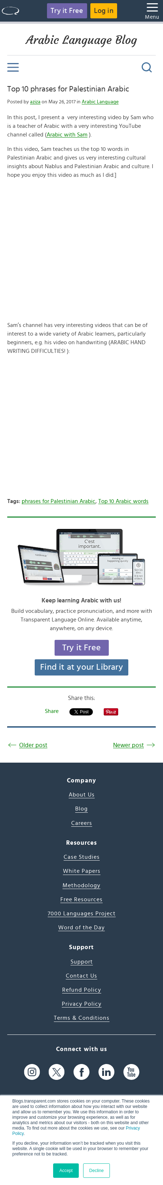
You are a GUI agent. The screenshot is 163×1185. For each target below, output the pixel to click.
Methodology (81, 885)
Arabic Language (100, 101)
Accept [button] (66, 1170)
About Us (82, 795)
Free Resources (81, 899)
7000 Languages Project (82, 913)
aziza (35, 101)
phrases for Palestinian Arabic (58, 501)
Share (52, 711)
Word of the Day (81, 927)
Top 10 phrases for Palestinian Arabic (68, 89)
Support (81, 962)
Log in (103, 10)
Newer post (128, 745)
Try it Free (67, 10)
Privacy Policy (82, 1004)
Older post (33, 745)
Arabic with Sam (67, 135)
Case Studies (82, 857)
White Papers (81, 871)
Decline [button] (96, 1170)
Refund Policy (81, 990)
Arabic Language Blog (81, 40)
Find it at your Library (81, 667)
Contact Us (81, 976)
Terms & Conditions (82, 1018)
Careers (81, 823)
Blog (81, 809)
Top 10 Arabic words (123, 501)
